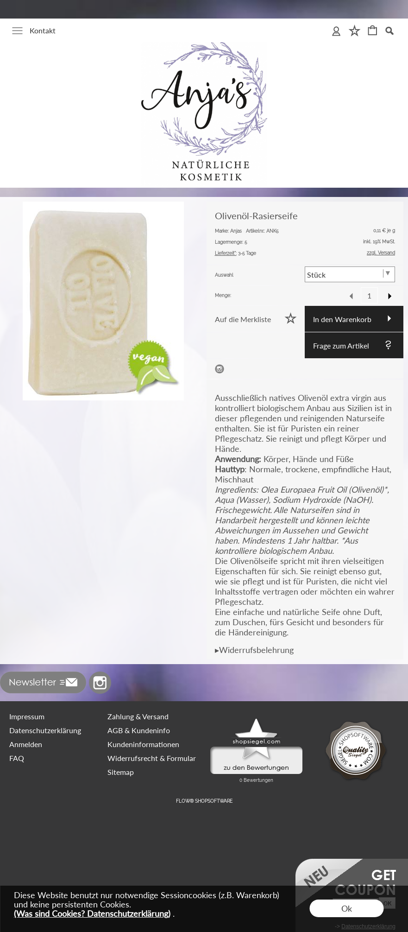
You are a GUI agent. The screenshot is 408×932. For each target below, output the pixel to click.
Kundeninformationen (143, 744)
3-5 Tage (235, 253)
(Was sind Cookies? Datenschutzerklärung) (92, 913)
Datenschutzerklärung (45, 730)
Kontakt (43, 30)
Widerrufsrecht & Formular (151, 758)
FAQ (16, 758)
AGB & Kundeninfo (138, 730)
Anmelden (25, 744)
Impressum (26, 716)
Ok (346, 908)
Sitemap (120, 771)
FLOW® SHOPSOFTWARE (204, 801)
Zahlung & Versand (138, 716)
